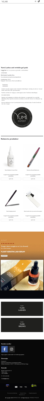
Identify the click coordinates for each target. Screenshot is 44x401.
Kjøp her (11, 179)
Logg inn (3, 70)
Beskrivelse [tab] (5, 84)
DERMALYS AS (16, 397)
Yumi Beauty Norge (4, 1)
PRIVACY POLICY (34, 397)
